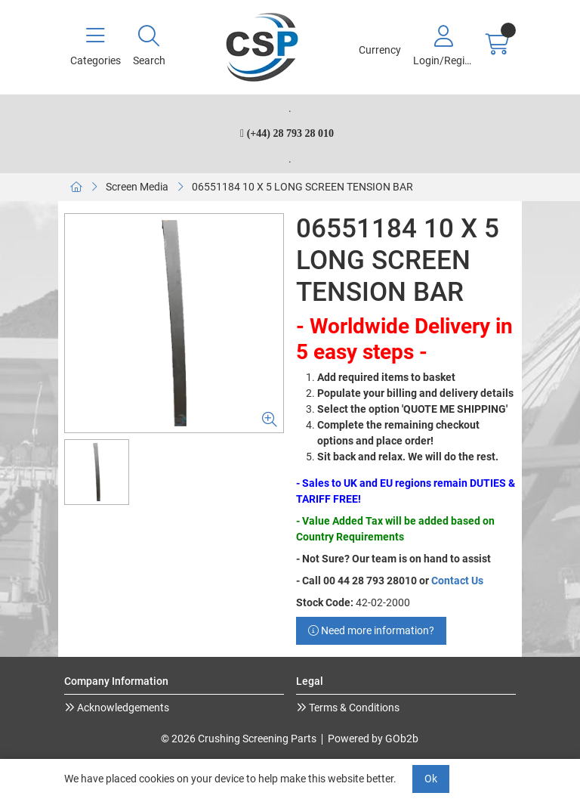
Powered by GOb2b (373, 738)
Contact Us (457, 580)
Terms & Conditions (353, 707)
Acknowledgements (122, 707)
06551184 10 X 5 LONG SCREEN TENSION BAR (302, 187)
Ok (430, 779)
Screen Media (137, 187)
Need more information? (371, 630)
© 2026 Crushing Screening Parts (238, 738)
